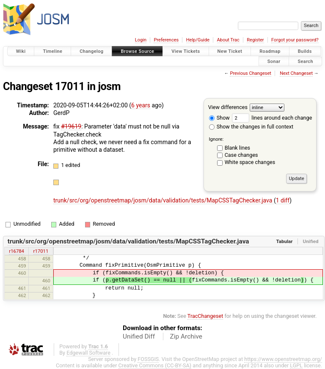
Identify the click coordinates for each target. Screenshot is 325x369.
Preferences (166, 40)
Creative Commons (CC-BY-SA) (155, 365)
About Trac (228, 40)
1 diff (283, 200)
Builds (305, 51)
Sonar (274, 61)
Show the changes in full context (251, 126)
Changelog (91, 51)
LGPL (296, 365)
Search (305, 61)
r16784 (16, 251)
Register (255, 40)
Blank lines (237, 148)
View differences (228, 107)
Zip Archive (186, 336)
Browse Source (137, 51)
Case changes (241, 155)
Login (140, 40)
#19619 (71, 126)
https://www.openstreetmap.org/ (283, 359)
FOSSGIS (148, 359)
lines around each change (272, 118)
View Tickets (185, 51)
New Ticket (230, 51)
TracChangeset (205, 316)
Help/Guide (197, 40)
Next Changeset (296, 73)
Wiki (21, 51)
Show (219, 118)
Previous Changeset (250, 73)
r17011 (41, 251)
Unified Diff (139, 336)
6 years (140, 105)
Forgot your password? (295, 40)
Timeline (52, 51)
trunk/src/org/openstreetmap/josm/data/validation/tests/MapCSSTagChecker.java (163, 200)
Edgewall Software (88, 353)
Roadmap (270, 51)
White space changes (250, 162)
